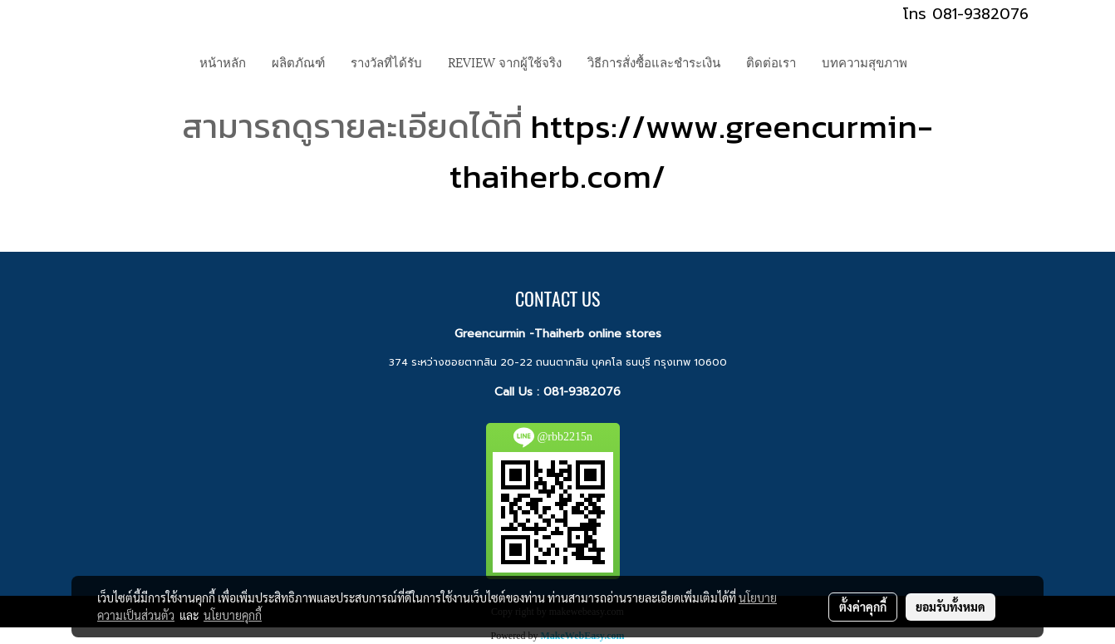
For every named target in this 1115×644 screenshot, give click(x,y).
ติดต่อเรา (771, 61)
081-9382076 (582, 392)
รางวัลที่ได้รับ (386, 61)
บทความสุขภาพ (864, 61)
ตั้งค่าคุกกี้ (863, 606)
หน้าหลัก (222, 61)
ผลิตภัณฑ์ (298, 61)
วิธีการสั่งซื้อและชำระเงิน (653, 61)
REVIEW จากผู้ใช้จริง (505, 61)
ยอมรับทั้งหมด (950, 606)
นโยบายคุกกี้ (233, 614)
